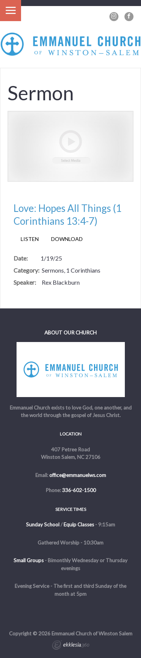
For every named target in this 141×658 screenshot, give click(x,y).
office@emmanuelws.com (77, 475)
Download (67, 239)
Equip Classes (79, 524)
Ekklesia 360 (70, 646)
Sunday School (42, 524)
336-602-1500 (79, 490)
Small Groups (29, 560)
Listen (30, 239)
